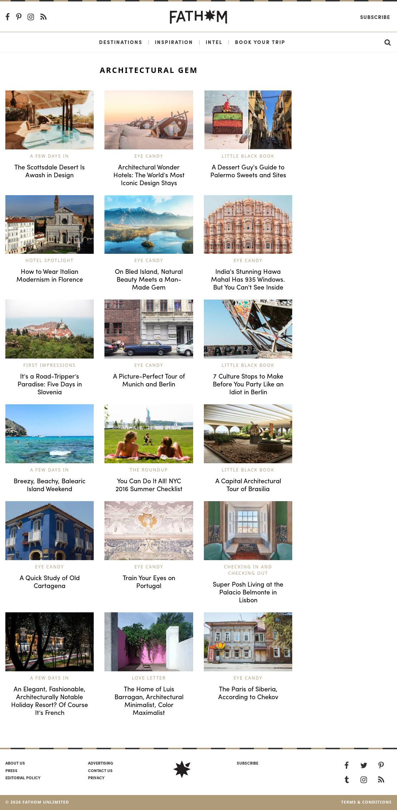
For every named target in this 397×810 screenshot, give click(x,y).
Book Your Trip (260, 41)
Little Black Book (248, 156)
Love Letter (149, 678)
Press (11, 770)
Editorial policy (22, 777)
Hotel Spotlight (49, 260)
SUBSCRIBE (247, 763)
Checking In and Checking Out (248, 570)
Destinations (120, 41)
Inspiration (174, 41)
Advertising (100, 763)
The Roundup (149, 470)
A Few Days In (49, 156)
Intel (214, 41)
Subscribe (375, 16)
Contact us (100, 770)
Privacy (96, 777)
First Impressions (49, 365)
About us (15, 763)
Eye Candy (148, 156)
